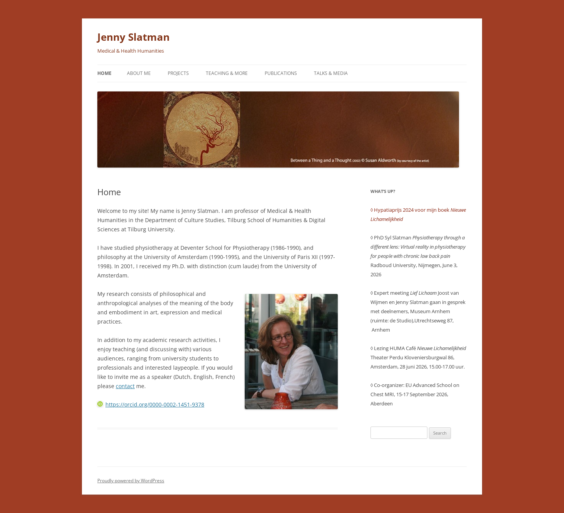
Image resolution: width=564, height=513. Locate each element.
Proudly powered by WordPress (130, 480)
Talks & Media (331, 73)
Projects (178, 73)
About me (139, 73)
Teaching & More (227, 73)
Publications (281, 73)
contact (125, 386)
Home (104, 73)
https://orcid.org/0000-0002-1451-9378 (150, 404)
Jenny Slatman (133, 37)
